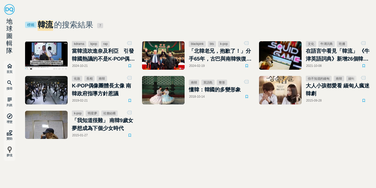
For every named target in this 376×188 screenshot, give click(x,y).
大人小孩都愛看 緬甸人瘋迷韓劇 (337, 89)
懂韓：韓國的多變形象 (214, 89)
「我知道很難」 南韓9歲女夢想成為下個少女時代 (102, 124)
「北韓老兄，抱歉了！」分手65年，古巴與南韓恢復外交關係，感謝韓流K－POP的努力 (220, 55)
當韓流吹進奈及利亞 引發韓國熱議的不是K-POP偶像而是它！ (103, 55)
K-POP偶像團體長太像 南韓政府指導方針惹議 (101, 89)
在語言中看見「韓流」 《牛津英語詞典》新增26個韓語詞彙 (337, 55)
